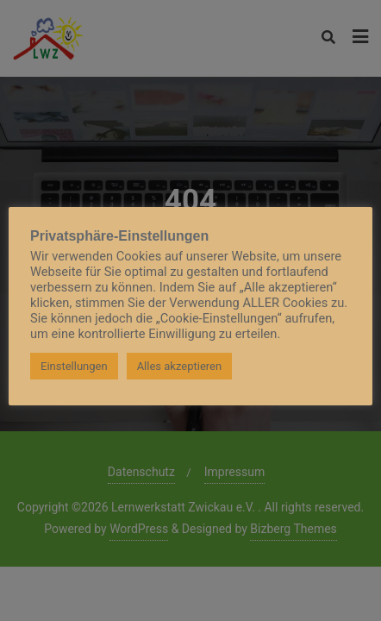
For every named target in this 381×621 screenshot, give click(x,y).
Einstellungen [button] (74, 366)
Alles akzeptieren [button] (179, 366)
